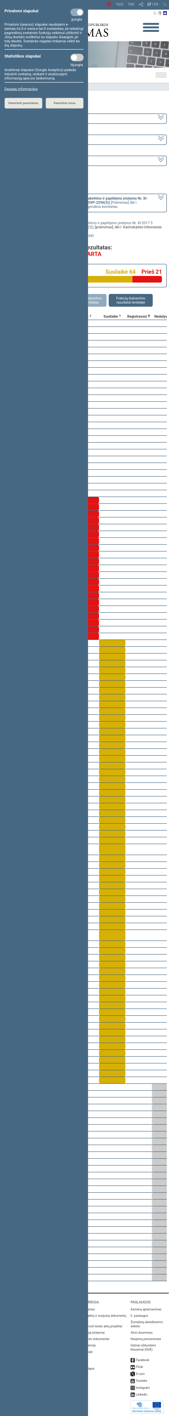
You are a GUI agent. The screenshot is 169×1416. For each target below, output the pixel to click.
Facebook (142, 1360)
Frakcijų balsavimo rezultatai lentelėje (130, 300)
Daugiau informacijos (21, 89)
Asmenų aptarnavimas (145, 1309)
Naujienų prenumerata (145, 1339)
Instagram (143, 1387)
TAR (131, 4)
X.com (140, 1374)
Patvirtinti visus (64, 103)
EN (156, 4)
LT (149, 4)
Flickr (139, 1367)
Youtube (141, 1380)
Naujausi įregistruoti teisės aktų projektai (94, 1326)
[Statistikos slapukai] (77, 57)
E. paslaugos (139, 1315)
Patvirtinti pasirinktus (23, 103)
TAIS (119, 4)
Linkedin (141, 1394)
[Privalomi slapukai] (77, 12)
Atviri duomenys (141, 1332)
